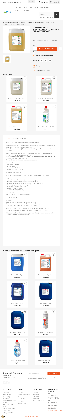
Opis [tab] (8, 138)
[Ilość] (35, 49)
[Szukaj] (31, 1)
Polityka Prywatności (24, 394)
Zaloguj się (36, 396)
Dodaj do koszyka (47, 49)
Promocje (6, 392)
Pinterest (50, 60)
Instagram (8, 382)
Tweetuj (45, 60)
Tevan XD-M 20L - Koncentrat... (16, 98)
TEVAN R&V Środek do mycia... (17, 360)
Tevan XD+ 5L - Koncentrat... (17, 127)
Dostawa (20, 392)
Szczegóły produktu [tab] (19, 138)
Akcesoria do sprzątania (39, 7)
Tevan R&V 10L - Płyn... (17, 303)
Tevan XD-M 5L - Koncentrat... (46, 98)
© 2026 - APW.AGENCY (31, 417)
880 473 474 (18, 2)
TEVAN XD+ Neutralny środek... (46, 127)
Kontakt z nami (22, 403)
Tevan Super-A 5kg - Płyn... (45, 275)
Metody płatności (23, 399)
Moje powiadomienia (38, 400)
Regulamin (21, 397)
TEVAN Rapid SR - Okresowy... (45, 332)
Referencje (21, 401)
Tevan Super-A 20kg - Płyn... (17, 332)
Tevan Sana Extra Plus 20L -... (46, 360)
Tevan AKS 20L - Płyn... (17, 275)
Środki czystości (21, 7)
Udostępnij (41, 60)
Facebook (5, 382)
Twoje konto (37, 390)
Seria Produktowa (22, 11)
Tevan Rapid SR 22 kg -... (45, 303)
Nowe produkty (7, 394)
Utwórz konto (36, 398)
